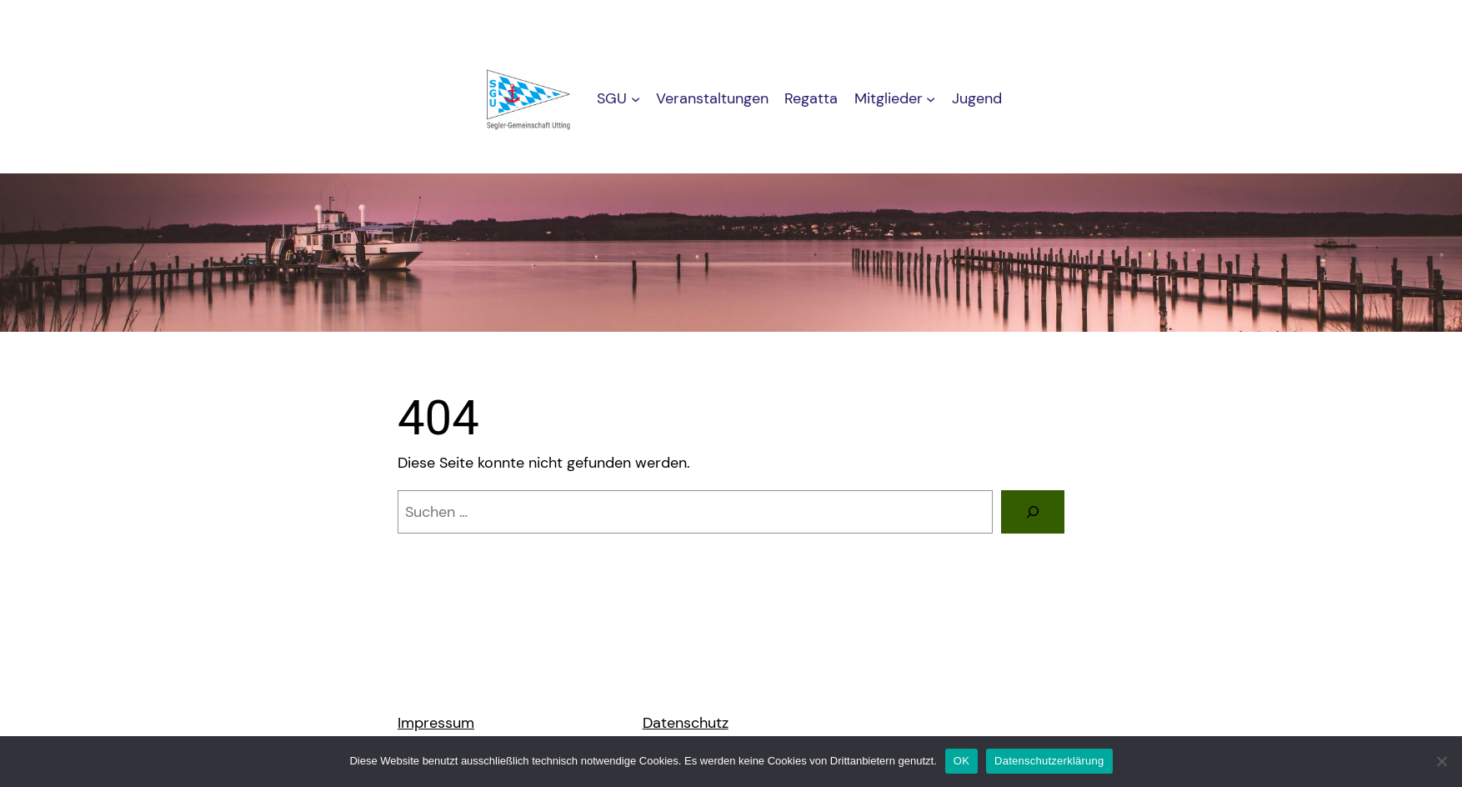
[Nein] (1441, 761)
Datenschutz (685, 723)
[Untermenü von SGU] (635, 98)
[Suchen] (1032, 512)
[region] (731, 252)
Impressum (436, 723)
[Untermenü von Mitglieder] (930, 98)
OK (961, 760)
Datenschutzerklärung (1049, 760)
